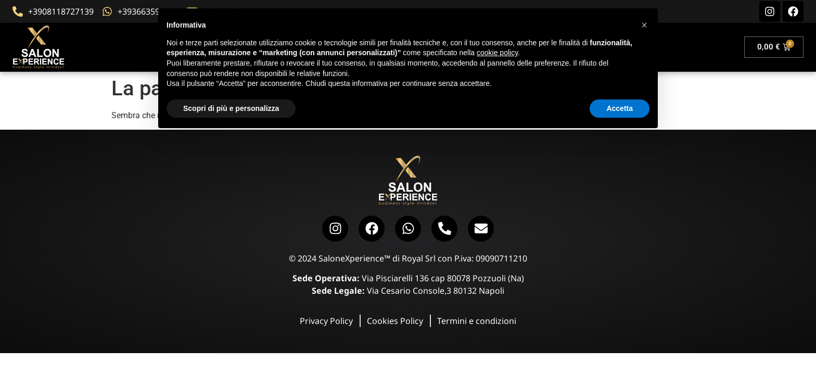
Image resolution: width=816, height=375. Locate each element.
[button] (644, 25)
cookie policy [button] (497, 52)
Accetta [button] (619, 108)
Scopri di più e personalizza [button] (231, 108)
